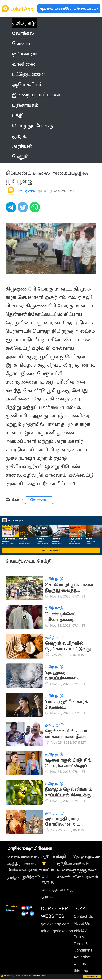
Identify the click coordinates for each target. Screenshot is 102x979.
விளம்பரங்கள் (85, 877)
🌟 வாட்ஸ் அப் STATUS (47, 873)
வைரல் (63, 877)
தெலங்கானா (19, 856)
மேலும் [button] (21, 156)
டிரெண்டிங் (32, 870)
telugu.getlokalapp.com (61, 931)
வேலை (29, 863)
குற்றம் (47, 896)
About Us (82, 923)
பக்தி (61, 856)
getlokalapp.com (55, 924)
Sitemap (81, 970)
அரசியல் (81, 863)
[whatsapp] (35, 208)
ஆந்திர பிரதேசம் (15, 867)
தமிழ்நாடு (16, 877)
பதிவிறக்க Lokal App (91, 976)
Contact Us (83, 916)
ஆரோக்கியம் (53, 856)
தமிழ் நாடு (24, 23)
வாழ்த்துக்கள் (84, 870)
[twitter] (23, 208)
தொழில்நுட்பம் (86, 856)
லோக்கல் (31, 856)
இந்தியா (64, 863)
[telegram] (12, 208)
